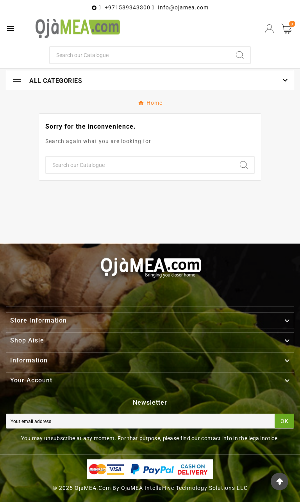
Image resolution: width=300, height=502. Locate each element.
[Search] (140, 55)
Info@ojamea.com (183, 7)
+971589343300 (127, 7)
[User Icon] (269, 28)
